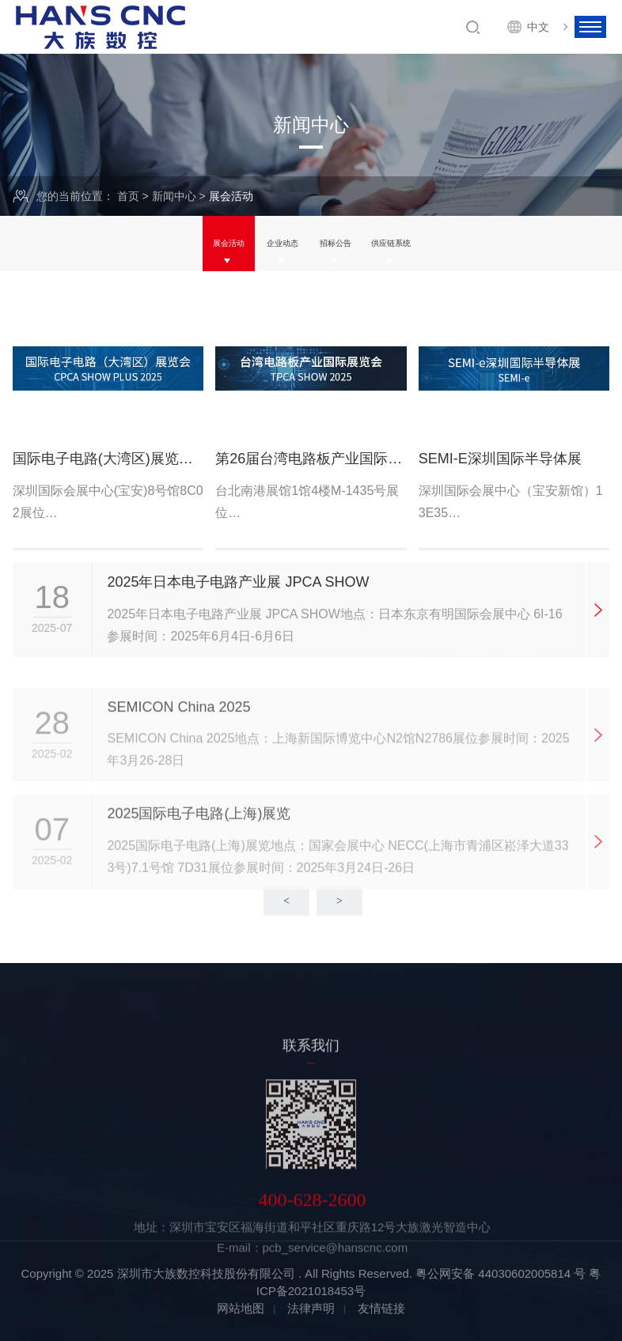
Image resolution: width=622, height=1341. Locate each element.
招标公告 (343, 243)
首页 (128, 196)
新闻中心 (174, 196)
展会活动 (189, 243)
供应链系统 (426, 243)
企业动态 (266, 243)
